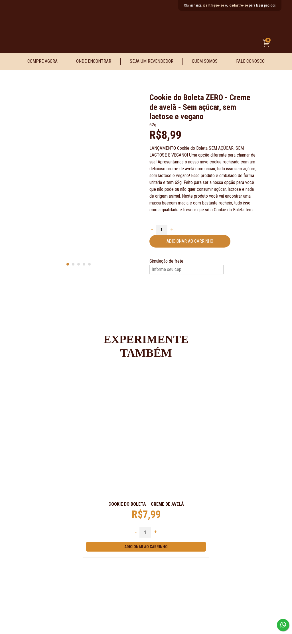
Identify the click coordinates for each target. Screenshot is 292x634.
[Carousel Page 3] (78, 264)
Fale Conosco (250, 61)
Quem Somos (205, 61)
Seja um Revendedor (151, 61)
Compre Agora (42, 61)
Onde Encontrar (93, 61)
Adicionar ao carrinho (190, 241)
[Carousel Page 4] (84, 264)
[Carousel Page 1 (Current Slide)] (67, 264)
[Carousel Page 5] (89, 264)
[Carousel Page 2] (73, 264)
